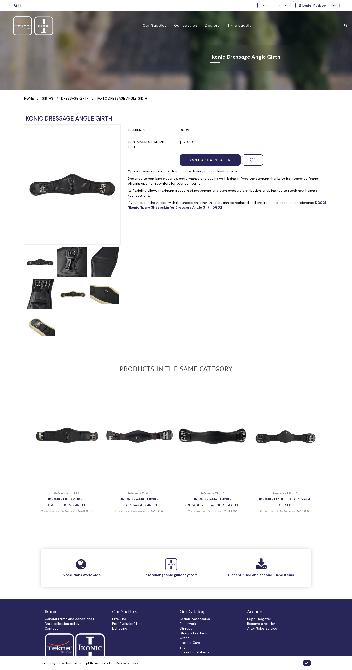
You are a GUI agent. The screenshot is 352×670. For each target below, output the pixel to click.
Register (320, 5)
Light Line (119, 628)
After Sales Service (262, 628)
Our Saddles (154, 25)
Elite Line (119, 619)
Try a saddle (238, 25)
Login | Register (259, 619)
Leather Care (190, 642)
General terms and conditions (69, 619)
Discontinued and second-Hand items (261, 575)
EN (334, 5)
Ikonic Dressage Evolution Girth (66, 502)
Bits (182, 647)
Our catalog (185, 25)
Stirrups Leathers (193, 633)
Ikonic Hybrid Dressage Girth (285, 502)
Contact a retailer (210, 160)
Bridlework (188, 623)
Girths (184, 638)
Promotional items (194, 652)
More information (127, 663)
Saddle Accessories (195, 619)
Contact (51, 628)
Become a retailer (277, 5)
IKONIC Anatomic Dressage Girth (139, 502)
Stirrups (186, 628)
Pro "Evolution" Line (127, 623)
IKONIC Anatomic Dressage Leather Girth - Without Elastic (212, 505)
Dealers (211, 25)
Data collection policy (63, 623)
